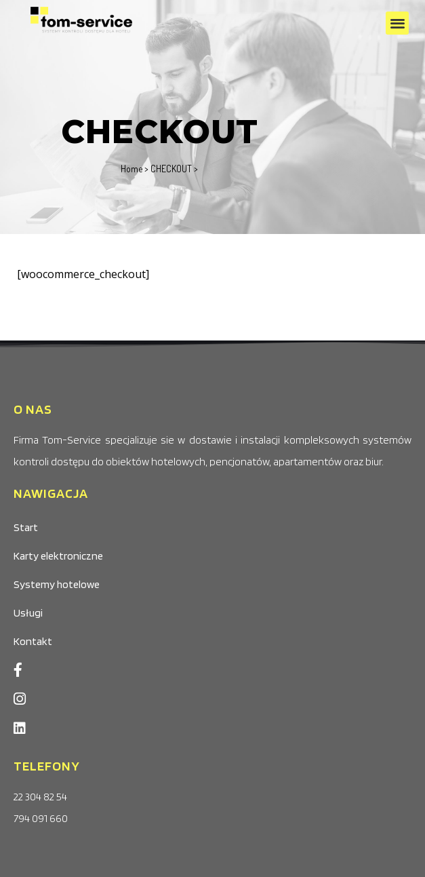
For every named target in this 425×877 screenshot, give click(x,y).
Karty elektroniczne (58, 555)
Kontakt (33, 641)
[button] (397, 23)
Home (131, 168)
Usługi (28, 612)
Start (26, 527)
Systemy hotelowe (57, 584)
